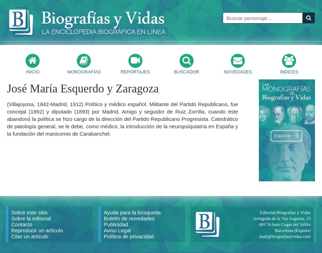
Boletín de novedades (129, 218)
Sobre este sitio (29, 212)
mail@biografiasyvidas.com (285, 236)
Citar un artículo (29, 236)
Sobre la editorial (31, 218)
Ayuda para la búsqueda (132, 212)
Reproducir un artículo (37, 230)
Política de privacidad (129, 236)
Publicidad (116, 224)
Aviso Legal (117, 230)
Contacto (21, 224)
